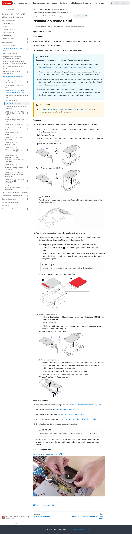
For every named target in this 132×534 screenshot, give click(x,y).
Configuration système (9, 199)
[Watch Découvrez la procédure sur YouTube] (68, 476)
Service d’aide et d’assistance (11, 209)
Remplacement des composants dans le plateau (13, 72)
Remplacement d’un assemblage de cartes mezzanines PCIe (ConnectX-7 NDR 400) (14, 166)
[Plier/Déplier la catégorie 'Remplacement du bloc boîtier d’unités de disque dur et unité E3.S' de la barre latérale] (27, 119)
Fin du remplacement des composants (15, 192)
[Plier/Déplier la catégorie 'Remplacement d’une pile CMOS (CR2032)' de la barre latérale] (27, 81)
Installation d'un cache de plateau (73, 414)
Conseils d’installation (51, 109)
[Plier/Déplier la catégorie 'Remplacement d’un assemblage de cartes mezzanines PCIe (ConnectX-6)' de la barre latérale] (27, 150)
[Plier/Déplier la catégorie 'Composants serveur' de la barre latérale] (27, 39)
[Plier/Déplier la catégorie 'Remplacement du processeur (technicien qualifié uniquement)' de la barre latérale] (27, 181)
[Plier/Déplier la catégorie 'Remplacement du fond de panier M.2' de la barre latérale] (27, 128)
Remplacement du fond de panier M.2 (13, 129)
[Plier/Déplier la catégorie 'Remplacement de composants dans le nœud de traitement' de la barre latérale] (27, 77)
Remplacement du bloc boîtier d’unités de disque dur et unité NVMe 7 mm (14, 113)
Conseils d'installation (10, 53)
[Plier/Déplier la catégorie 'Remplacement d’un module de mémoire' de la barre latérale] (27, 138)
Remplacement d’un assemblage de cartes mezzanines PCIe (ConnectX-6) (14, 150)
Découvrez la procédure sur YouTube (47, 454)
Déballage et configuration (10, 45)
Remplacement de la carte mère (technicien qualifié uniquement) (13, 187)
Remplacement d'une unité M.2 (11, 133)
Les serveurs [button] (24, 3)
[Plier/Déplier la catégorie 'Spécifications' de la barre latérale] (27, 35)
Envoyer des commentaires (44, 505)
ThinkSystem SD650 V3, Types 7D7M (14, 14)
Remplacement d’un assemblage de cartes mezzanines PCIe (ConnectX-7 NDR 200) (14, 158)
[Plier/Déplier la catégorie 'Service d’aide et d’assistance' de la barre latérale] (27, 209)
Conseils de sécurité (8, 29)
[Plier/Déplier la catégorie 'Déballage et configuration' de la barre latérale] (27, 45)
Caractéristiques (7, 23)
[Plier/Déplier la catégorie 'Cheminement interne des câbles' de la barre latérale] (27, 195)
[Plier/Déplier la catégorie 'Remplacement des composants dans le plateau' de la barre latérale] (27, 72)
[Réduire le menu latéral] (15, 523)
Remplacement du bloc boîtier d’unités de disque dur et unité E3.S (14, 119)
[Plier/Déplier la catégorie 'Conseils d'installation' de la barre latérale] (27, 53)
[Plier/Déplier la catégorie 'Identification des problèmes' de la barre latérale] (27, 202)
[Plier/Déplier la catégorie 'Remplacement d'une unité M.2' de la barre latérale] (27, 133)
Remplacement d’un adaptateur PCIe (11, 143)
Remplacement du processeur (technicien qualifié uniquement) (14, 181)
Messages (5, 205)
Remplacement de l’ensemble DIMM (14, 86)
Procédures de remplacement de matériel (12, 49)
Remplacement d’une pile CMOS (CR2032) (13, 82)
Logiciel (55, 3)
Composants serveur (8, 39)
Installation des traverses (65, 410)
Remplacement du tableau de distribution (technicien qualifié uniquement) (14, 174)
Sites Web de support (9, 20)
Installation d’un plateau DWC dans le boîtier (81, 419)
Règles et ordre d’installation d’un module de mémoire (12, 57)
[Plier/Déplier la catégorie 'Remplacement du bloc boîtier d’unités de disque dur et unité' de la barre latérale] (27, 91)
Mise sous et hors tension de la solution (13, 67)
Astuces (4, 26)
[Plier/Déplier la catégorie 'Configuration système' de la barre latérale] (27, 199)
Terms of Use (85, 529)
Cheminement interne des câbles (12, 196)
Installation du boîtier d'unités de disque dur (16, 107)
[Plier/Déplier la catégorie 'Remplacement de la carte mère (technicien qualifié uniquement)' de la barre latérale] (27, 187)
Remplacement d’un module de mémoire (13, 138)
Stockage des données (41, 3)
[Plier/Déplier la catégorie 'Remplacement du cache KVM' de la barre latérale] (27, 124)
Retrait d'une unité (11, 100)
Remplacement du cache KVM (14, 124)
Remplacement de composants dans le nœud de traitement (13, 77)
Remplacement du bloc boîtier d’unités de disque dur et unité (14, 91)
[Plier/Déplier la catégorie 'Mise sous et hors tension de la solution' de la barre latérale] (27, 67)
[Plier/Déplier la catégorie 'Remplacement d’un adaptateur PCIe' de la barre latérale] (27, 143)
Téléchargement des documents (12, 17)
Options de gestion (8, 32)
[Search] (120, 3)
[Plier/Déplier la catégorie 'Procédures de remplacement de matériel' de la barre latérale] (27, 49)
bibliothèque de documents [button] (81, 3)
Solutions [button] (63, 3)
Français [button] (99, 3)
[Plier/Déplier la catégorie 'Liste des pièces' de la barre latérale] (27, 42)
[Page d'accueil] (35, 9)
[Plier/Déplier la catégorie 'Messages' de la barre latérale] (27, 205)
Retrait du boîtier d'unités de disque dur (17, 96)
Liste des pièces (7, 42)
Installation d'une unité (13, 103)
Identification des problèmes (11, 202)
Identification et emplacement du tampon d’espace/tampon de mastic (14, 62)
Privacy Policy (73, 529)
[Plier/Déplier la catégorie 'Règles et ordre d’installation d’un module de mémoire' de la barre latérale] (27, 57)
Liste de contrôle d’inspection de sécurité (76, 109)
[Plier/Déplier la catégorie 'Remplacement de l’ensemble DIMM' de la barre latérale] (27, 86)
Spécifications (6, 35)
